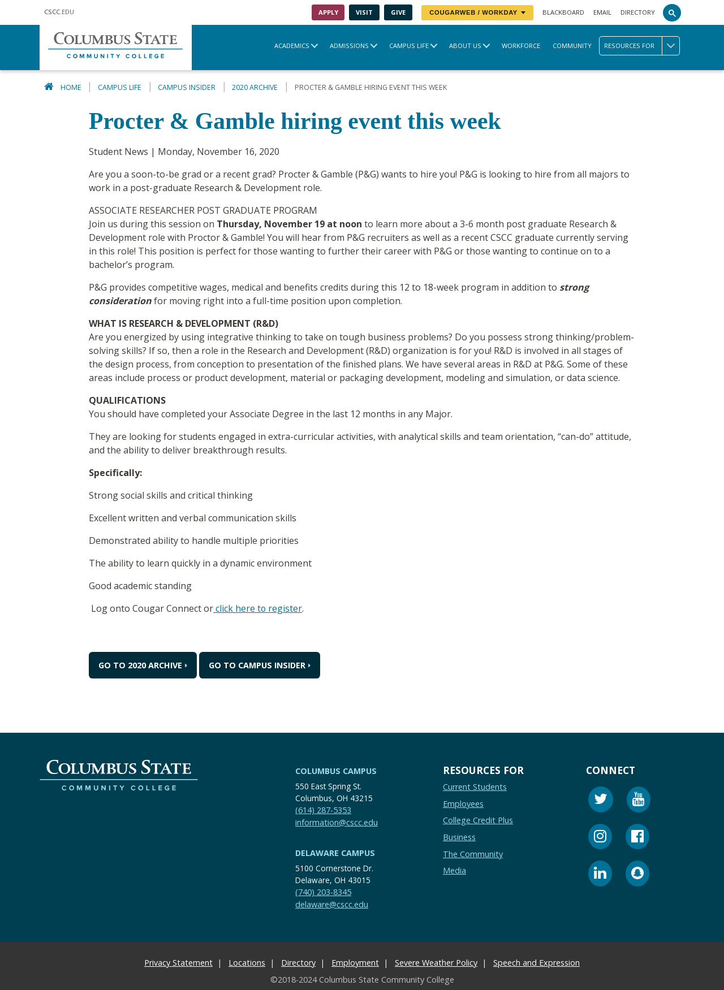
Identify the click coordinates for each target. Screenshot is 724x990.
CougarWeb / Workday (477, 12)
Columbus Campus (336, 770)
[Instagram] (600, 837)
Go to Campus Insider (257, 664)
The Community (473, 853)
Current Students (475, 786)
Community (572, 45)
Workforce (521, 45)
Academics (291, 45)
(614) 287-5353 (323, 809)
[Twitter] (600, 800)
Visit (364, 12)
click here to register (258, 608)
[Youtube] (638, 800)
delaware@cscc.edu (331, 903)
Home (71, 87)
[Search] (672, 12)
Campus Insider (187, 87)
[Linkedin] (600, 874)
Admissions (349, 45)
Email (602, 12)
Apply (328, 12)
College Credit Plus (478, 819)
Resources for (641, 46)
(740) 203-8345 (323, 891)
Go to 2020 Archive (140, 664)
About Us (465, 45)
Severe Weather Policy (436, 962)
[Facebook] (637, 837)
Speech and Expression (536, 962)
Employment (355, 962)
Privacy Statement (178, 962)
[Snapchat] (637, 874)
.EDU (59, 11)
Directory (637, 12)
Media (454, 869)
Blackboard (563, 12)
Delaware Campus (335, 852)
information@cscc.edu (336, 821)
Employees (463, 803)
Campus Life (409, 45)
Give (398, 12)
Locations (247, 962)
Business (459, 836)
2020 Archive (255, 87)
